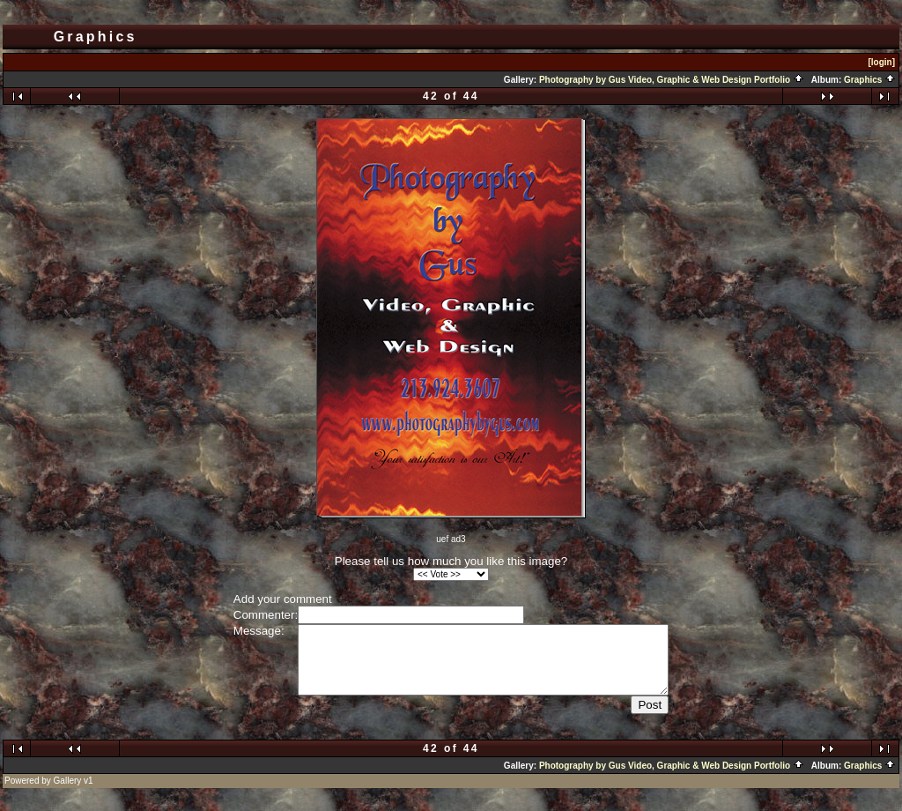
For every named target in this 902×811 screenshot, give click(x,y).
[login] (881, 62)
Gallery (68, 794)
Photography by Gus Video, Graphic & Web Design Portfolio (671, 80)
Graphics (870, 80)
